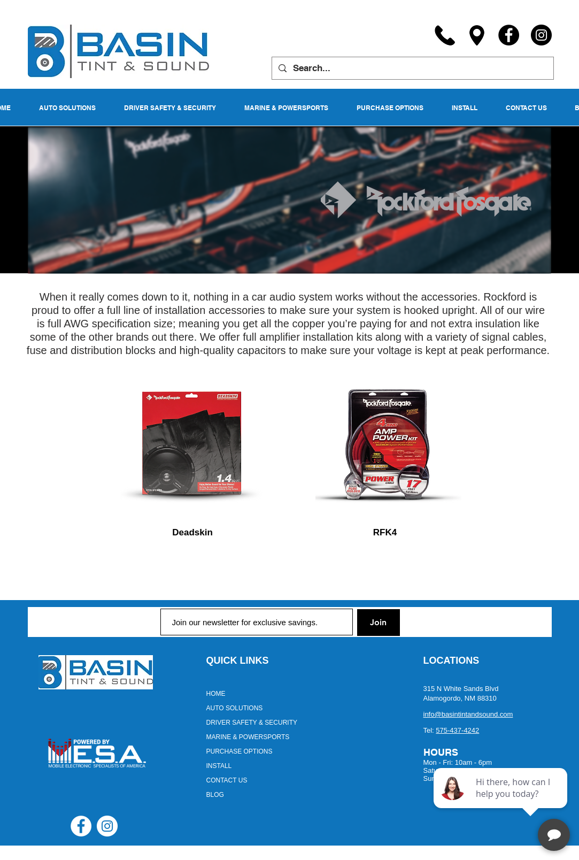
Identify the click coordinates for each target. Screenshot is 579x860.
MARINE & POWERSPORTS (248, 737)
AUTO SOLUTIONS (234, 708)
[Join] (378, 622)
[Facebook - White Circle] (81, 826)
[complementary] (501, 801)
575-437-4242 (457, 730)
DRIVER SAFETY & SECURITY (251, 722)
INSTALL (219, 766)
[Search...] (412, 68)
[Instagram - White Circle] (107, 826)
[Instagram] (541, 35)
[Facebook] (508, 35)
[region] (193, 445)
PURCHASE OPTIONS (239, 751)
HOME (216, 693)
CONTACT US (227, 780)
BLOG (215, 794)
